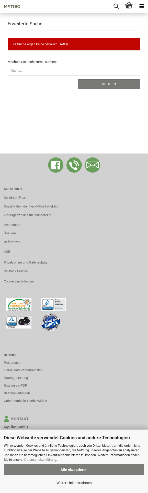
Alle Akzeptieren (74, 470)
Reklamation (13, 363)
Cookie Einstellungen (19, 281)
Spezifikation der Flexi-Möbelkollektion (31, 206)
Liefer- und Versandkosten (23, 370)
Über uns (10, 233)
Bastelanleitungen (17, 393)
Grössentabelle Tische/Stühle (25, 401)
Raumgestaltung (16, 378)
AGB (7, 252)
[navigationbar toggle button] (141, 6)
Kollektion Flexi (15, 198)
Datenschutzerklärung (40, 460)
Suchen (109, 84)
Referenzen (12, 242)
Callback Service (16, 271)
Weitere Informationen (74, 483)
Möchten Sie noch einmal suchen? (32, 62)
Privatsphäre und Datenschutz (25, 262)
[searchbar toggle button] (116, 6)
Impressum (12, 225)
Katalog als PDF (15, 385)
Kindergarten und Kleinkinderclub (27, 215)
